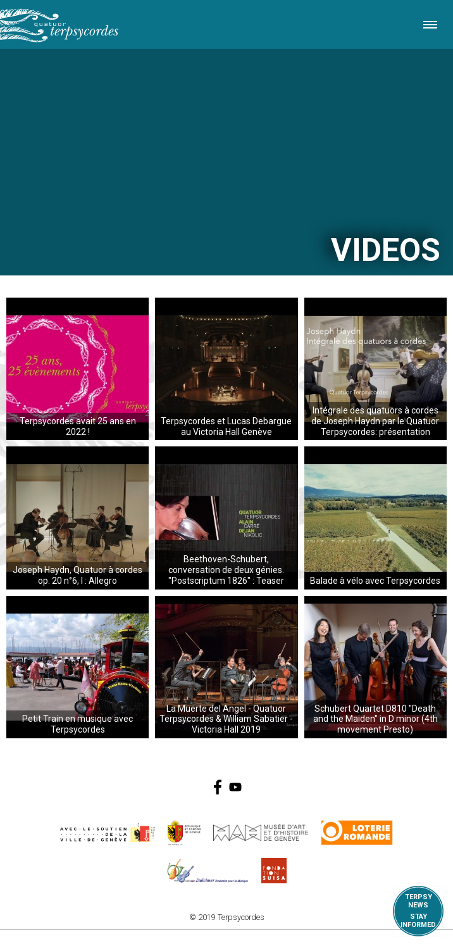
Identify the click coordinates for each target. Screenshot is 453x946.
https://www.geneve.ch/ (107, 833)
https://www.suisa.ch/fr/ (274, 871)
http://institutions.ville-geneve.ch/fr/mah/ (260, 833)
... (77, 368)
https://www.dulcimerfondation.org (208, 871)
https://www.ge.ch (184, 833)
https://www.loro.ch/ (357, 833)
